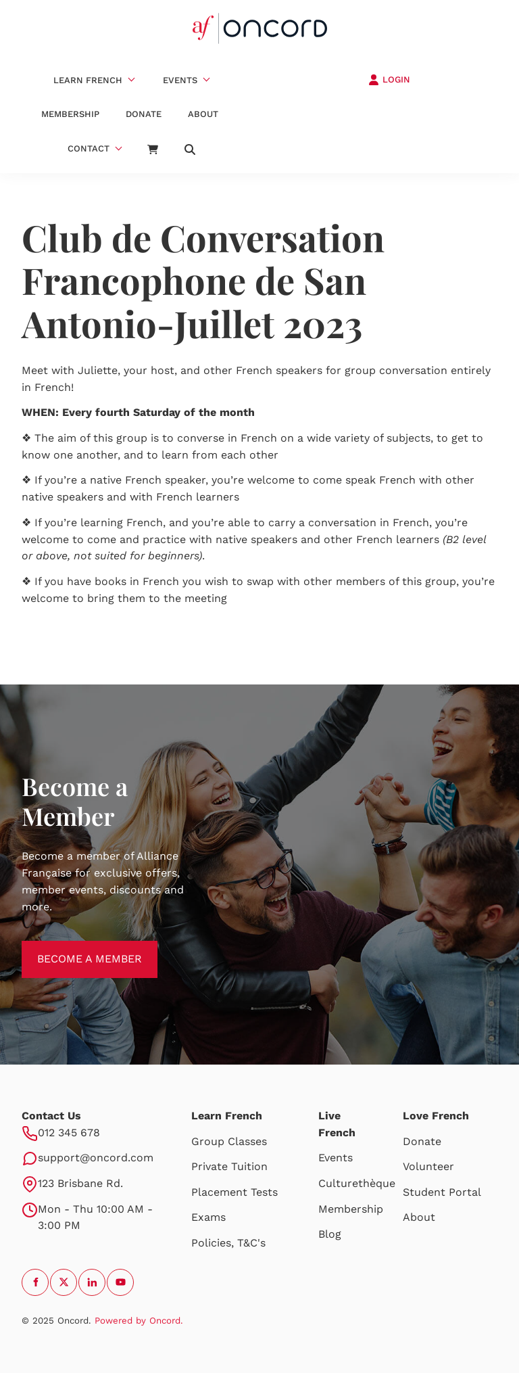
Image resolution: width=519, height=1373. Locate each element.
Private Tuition (229, 1166)
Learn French (87, 80)
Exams (208, 1217)
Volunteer (428, 1166)
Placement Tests (234, 1192)
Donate (144, 114)
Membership (70, 114)
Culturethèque (356, 1183)
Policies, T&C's (228, 1242)
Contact (88, 148)
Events (180, 80)
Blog (329, 1234)
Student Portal (442, 1192)
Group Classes (229, 1141)
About (203, 114)
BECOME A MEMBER (74, 948)
